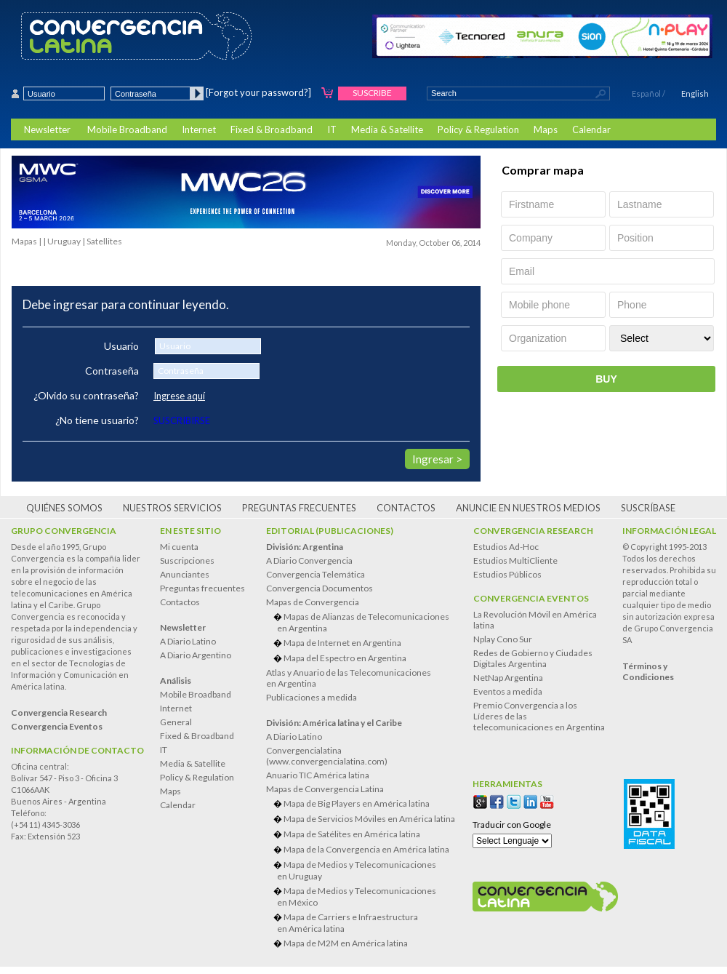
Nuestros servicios (172, 508)
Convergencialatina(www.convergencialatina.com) (326, 756)
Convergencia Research (533, 530)
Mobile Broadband (127, 129)
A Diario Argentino (195, 655)
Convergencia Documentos (319, 588)
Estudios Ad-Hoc (506, 546)
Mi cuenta (179, 546)
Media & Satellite (387, 129)
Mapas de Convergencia (312, 601)
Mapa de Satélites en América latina (352, 834)
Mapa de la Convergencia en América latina (366, 849)
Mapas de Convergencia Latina (325, 788)
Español (646, 93)
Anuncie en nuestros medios (528, 508)
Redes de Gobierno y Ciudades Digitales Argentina (533, 658)
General (176, 721)
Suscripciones (187, 560)
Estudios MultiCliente (515, 560)
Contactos (406, 508)
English (695, 93)
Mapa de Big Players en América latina (357, 803)
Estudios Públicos (507, 574)
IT (332, 129)
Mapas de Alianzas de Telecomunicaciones (366, 622)
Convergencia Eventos (531, 598)
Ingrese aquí (179, 396)
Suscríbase (648, 508)
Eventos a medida (507, 691)
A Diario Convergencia (309, 560)
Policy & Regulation (478, 129)
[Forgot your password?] (258, 92)
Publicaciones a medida (311, 697)
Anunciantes (184, 574)
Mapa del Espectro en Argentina (345, 657)
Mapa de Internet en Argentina (342, 642)
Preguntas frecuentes (299, 508)
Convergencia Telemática (315, 574)
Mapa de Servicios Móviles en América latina (369, 818)
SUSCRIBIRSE (181, 420)
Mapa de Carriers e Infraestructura (366, 922)
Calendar (591, 129)
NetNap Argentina (508, 677)
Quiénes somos (64, 508)
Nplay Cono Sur (502, 639)
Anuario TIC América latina (317, 775)
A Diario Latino (188, 641)
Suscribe (372, 92)
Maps (546, 129)
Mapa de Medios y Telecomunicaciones (366, 870)
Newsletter (47, 129)
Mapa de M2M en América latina (346, 943)
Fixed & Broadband (271, 129)
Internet (199, 129)
